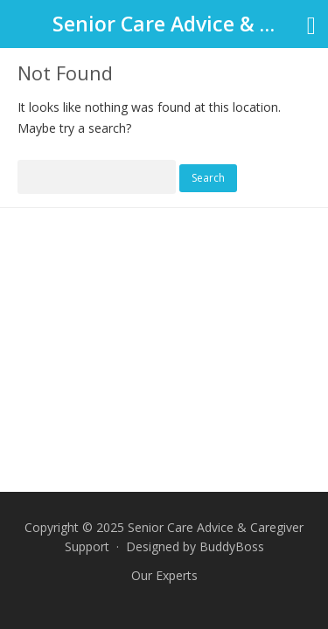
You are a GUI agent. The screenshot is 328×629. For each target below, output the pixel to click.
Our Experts (164, 575)
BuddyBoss (231, 546)
